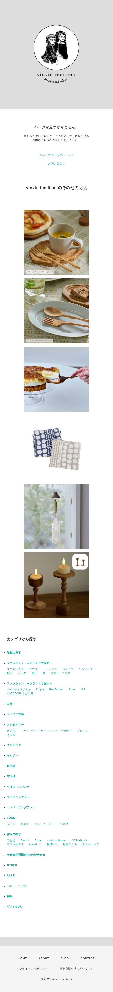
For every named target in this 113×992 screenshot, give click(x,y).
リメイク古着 (15, 714)
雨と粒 (11, 840)
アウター (34, 669)
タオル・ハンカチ (18, 786)
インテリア (14, 745)
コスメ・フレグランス (21, 807)
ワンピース (86, 669)
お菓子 (25, 823)
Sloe (72, 689)
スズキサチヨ (15, 844)
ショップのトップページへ (57, 155)
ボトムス (68, 669)
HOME (22, 958)
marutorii (35, 844)
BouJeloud (56, 689)
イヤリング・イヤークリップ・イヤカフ (46, 730)
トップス (51, 669)
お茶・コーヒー (44, 823)
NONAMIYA (79, 840)
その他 (66, 673)
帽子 (10, 673)
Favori (25, 840)
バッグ (22, 673)
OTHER (12, 865)
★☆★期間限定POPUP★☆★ (26, 854)
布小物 (11, 776)
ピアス (11, 730)
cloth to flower (56, 840)
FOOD (11, 817)
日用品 (11, 765)
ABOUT (44, 958)
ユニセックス (15, 669)
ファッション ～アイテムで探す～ (29, 663)
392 (82, 689)
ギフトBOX (14, 906)
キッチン (12, 755)
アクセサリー (15, 724)
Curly (38, 840)
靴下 (34, 673)
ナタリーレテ (90, 844)
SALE (11, 875)
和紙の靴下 (14, 652)
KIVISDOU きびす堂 (20, 693)
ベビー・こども (17, 885)
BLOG (65, 958)
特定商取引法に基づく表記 (77, 968)
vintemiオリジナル (19, 689)
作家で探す (14, 834)
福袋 (10, 896)
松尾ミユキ (70, 844)
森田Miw (52, 844)
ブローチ (82, 730)
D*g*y (40, 689)
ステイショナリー (18, 797)
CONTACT (88, 958)
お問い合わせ (56, 163)
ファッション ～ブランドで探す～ (29, 683)
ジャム (11, 823)
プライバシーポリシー (33, 968)
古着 (53, 673)
